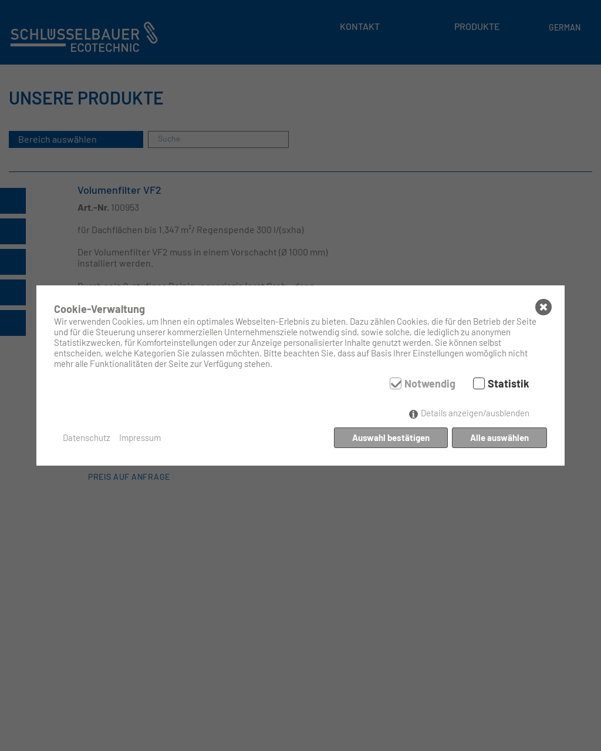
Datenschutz (86, 437)
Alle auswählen (499, 437)
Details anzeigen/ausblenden (475, 413)
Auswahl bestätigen (391, 437)
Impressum (140, 437)
